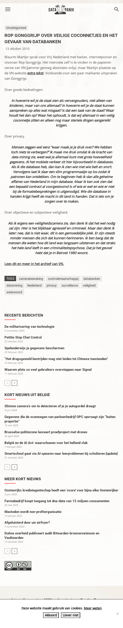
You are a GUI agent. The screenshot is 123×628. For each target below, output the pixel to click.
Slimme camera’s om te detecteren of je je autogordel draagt (50, 406)
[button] (7, 9)
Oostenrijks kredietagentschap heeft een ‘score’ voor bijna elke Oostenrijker (61, 490)
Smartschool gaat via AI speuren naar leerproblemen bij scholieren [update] (61, 454)
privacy (52, 285)
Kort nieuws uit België (27, 394)
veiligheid (89, 285)
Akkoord (51, 615)
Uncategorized (16, 28)
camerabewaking (31, 279)
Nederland (34, 285)
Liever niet (70, 615)
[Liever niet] (117, 613)
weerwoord (14, 292)
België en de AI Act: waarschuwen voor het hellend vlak (46, 443)
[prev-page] (7, 383)
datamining (14, 285)
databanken (91, 279)
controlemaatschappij (63, 279)
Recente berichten (23, 315)
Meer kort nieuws (22, 479)
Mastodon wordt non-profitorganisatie (32, 512)
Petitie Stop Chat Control (23, 337)
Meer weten (93, 608)
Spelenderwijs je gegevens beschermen (34, 348)
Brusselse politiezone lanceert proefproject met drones (45, 432)
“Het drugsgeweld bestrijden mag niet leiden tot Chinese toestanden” (56, 359)
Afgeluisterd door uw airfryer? (27, 523)
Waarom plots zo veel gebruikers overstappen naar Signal (48, 370)
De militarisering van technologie (29, 327)
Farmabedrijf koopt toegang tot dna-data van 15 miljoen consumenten (56, 501)
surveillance (70, 285)
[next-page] (14, 383)
